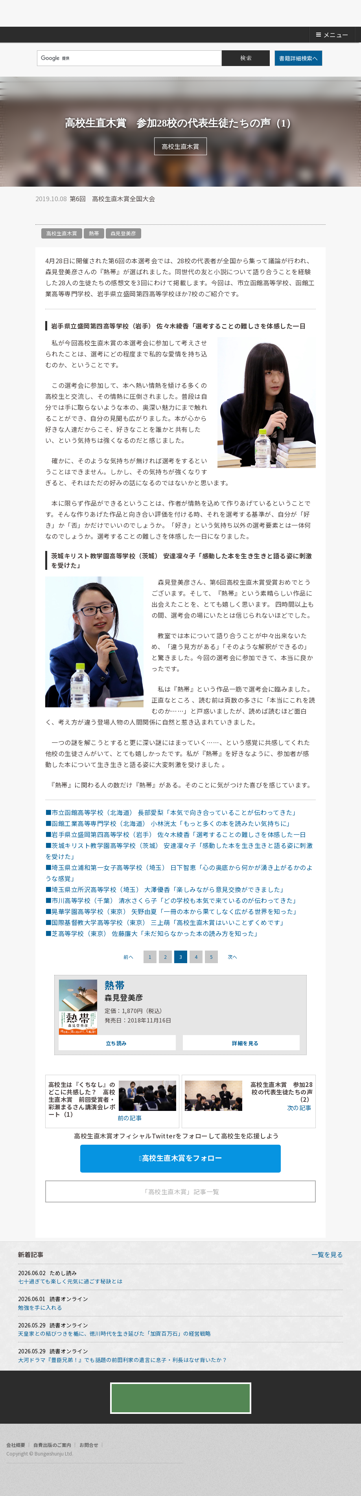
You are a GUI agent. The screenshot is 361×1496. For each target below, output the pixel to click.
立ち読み (93, 1043)
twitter (41, 214)
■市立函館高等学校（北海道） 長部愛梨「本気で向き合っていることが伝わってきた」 (172, 812)
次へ (233, 956)
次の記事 (300, 1107)
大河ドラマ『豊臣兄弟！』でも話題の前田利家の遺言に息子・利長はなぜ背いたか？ (122, 1360)
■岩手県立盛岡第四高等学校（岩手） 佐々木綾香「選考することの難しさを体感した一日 (175, 834)
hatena (73, 214)
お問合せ (88, 1445)
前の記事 (129, 1117)
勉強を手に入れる (40, 1307)
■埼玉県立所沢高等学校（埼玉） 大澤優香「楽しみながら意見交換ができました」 (166, 889)
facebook (57, 214)
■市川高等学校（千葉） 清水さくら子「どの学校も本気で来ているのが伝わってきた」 (172, 900)
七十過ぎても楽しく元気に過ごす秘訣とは (70, 1281)
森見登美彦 (123, 233)
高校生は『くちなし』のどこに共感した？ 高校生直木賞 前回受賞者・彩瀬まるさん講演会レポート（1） (81, 1099)
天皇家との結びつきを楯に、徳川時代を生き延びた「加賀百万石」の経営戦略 (114, 1333)
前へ (128, 956)
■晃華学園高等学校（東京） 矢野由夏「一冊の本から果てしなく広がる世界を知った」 (172, 911)
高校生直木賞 (61, 233)
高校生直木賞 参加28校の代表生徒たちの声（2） (281, 1091)
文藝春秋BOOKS (180, 13)
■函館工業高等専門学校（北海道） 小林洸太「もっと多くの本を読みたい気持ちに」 (169, 823)
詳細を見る (221, 1043)
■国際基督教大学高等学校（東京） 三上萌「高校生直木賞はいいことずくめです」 (166, 922)
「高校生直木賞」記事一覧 (180, 1191)
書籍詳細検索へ (298, 58)
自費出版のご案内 (52, 1445)
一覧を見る (327, 1254)
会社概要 (15, 1445)
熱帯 (94, 233)
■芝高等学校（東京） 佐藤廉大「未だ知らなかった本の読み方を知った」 (153, 933)
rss (42, 1478)
